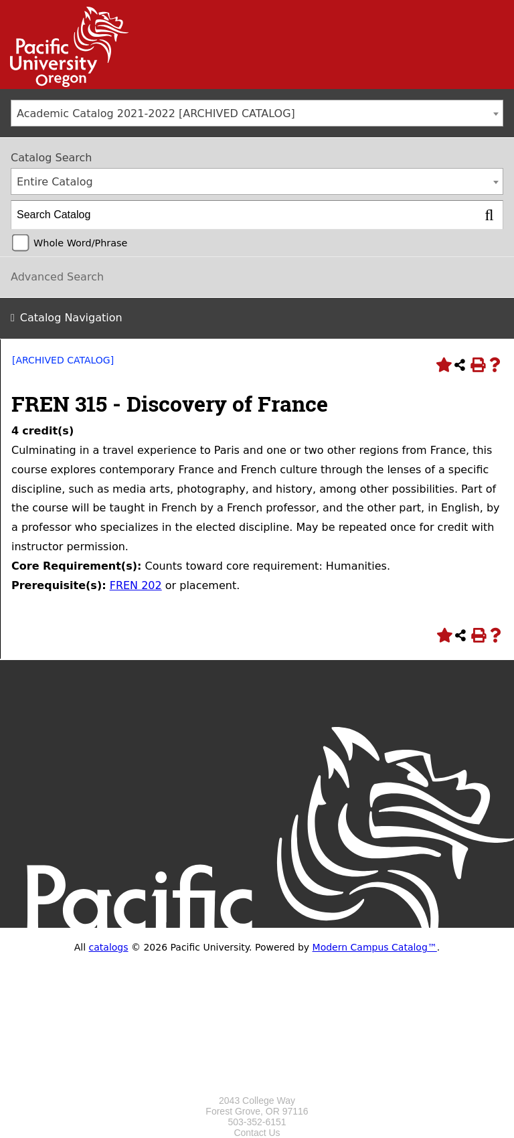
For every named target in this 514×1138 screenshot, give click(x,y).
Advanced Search (57, 276)
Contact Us (257, 1132)
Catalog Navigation (71, 317)
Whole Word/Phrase (80, 243)
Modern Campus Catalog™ (375, 947)
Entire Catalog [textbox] (55, 181)
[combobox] (257, 113)
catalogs (108, 947)
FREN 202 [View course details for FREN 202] (136, 585)
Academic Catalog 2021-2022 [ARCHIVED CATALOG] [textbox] (156, 113)
